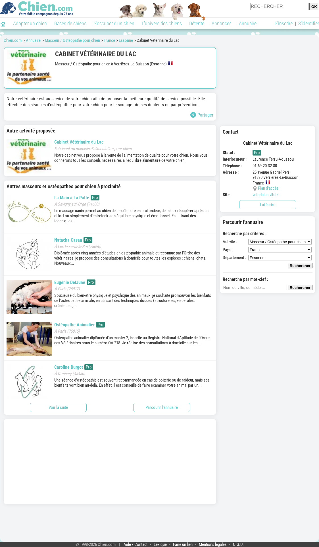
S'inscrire (284, 23)
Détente (196, 23)
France (109, 40)
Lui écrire (267, 204)
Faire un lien (183, 544)
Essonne (126, 40)
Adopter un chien (30, 23)
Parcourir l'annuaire (161, 407)
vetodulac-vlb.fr (265, 194)
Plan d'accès (268, 188)
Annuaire (248, 23)
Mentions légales (213, 544)
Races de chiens (70, 23)
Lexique (160, 544)
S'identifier (308, 23)
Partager (201, 115)
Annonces (222, 23)
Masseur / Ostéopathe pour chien (72, 40)
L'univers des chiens (162, 23)
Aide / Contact (135, 544)
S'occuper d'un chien (114, 23)
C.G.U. (238, 544)
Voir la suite (58, 407)
